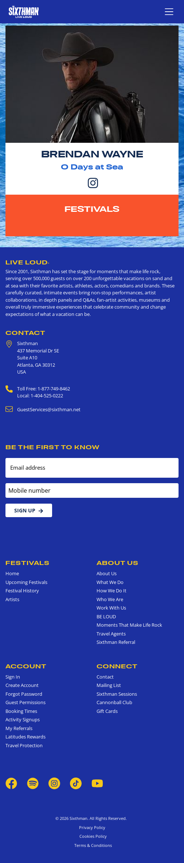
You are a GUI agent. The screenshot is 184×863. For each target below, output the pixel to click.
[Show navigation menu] (169, 11)
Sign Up (28, 510)
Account (26, 666)
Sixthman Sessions (117, 694)
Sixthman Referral (116, 642)
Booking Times (21, 711)
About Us (117, 562)
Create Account (22, 685)
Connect (117, 666)
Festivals (92, 209)
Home (12, 573)
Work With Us (111, 607)
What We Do (110, 582)
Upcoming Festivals (26, 582)
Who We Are (110, 599)
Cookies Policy (92, 836)
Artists (12, 599)
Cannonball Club (114, 702)
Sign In (12, 676)
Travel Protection (24, 745)
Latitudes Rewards (25, 736)
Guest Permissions (25, 702)
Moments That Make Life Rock (129, 625)
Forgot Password (23, 694)
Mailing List (109, 685)
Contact (25, 332)
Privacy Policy (92, 827)
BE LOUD (106, 616)
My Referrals (18, 728)
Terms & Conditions (92, 845)
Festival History (22, 590)
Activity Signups (22, 719)
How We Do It (111, 590)
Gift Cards (107, 711)
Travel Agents (111, 633)
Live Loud (27, 262)
